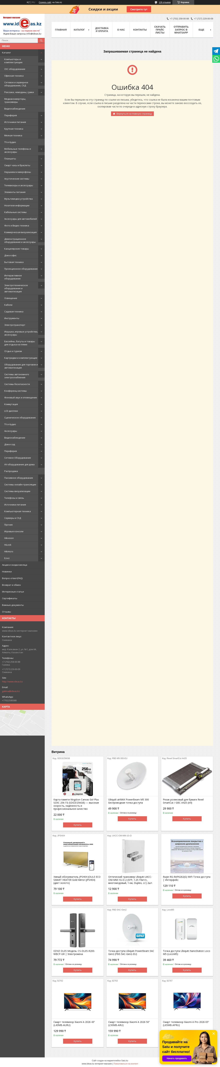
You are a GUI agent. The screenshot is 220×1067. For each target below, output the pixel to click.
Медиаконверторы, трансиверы (15, 100)
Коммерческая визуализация (20, 232)
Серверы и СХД (12, 518)
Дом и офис (10, 255)
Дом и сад (9, 444)
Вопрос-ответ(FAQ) (12, 578)
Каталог (6, 52)
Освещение (10, 298)
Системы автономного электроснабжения (16, 376)
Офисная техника (14, 75)
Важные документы (13, 605)
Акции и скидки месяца (14, 564)
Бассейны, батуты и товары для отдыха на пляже (19, 343)
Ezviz (7, 558)
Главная (61, 29)
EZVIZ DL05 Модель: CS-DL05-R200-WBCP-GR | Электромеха (74, 952)
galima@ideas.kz (11, 691)
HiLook (7, 544)
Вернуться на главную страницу (134, 113)
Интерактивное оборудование (13, 277)
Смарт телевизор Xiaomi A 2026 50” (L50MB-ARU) (129, 1023)
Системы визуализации (17, 491)
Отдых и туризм (13, 351)
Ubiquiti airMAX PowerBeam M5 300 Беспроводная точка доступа (128, 801)
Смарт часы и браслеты (17, 165)
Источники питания (15, 122)
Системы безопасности (17, 384)
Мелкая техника (13, 135)
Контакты (140, 29)
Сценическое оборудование (20, 417)
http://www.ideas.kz (12, 681)
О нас (121, 29)
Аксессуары (10, 430)
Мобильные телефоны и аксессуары (17, 150)
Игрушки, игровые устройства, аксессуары (21, 333)
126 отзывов (165, 2)
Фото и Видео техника (16, 225)
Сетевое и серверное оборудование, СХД (16, 84)
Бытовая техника (14, 262)
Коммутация (11, 404)
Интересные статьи (13, 591)
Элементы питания (14, 192)
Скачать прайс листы (160, 29)
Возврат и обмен (11, 584)
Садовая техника (13, 311)
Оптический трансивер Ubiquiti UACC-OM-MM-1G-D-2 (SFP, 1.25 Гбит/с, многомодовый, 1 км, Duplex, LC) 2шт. (130, 880)
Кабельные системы (15, 212)
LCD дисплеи (11, 410)
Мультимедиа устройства (18, 198)
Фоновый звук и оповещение (20, 397)
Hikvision (9, 538)
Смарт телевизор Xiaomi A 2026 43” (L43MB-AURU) (74, 1023)
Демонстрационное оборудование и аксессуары (20, 240)
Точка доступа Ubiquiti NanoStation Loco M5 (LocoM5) (186, 952)
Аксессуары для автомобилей (20, 218)
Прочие (8, 524)
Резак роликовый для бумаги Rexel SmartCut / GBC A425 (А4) (183, 801)
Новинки (7, 571)
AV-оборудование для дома (19, 464)
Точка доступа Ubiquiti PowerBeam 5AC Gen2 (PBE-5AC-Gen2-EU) (131, 952)
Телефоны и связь (14, 497)
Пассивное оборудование (18, 477)
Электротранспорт (14, 324)
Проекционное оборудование (21, 268)
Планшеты (10, 158)
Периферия (10, 115)
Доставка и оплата (101, 29)
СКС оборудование (14, 69)
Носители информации (16, 205)
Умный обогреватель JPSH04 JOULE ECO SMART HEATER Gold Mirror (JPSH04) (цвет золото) (77, 880)
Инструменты (11, 318)
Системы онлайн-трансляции (20, 484)
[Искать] (41, 40)
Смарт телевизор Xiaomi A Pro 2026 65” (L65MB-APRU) (186, 1023)
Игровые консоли (13, 531)
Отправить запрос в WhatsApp (181, 29)
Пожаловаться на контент (126, 1064)
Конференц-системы (15, 390)
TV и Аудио (10, 142)
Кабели (8, 304)
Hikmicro (8, 551)
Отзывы (6, 611)
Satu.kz (124, 1060)
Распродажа (11, 471)
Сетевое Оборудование (17, 457)
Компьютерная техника (17, 511)
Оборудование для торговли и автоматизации (21, 366)
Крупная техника (13, 128)
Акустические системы (16, 178)
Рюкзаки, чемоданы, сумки (19, 92)
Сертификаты (9, 598)
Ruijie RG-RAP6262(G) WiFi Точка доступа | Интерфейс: (186, 878)
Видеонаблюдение (14, 108)
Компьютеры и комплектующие (13, 61)
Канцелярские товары (16, 248)
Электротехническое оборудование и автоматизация (16, 288)
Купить (78, 824)
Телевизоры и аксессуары (18, 185)
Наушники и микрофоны (17, 172)
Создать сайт (45, 2)
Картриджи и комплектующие (20, 357)
